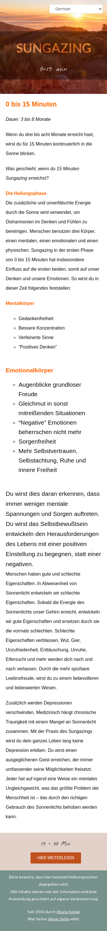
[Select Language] (76, 8)
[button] (56, 858)
